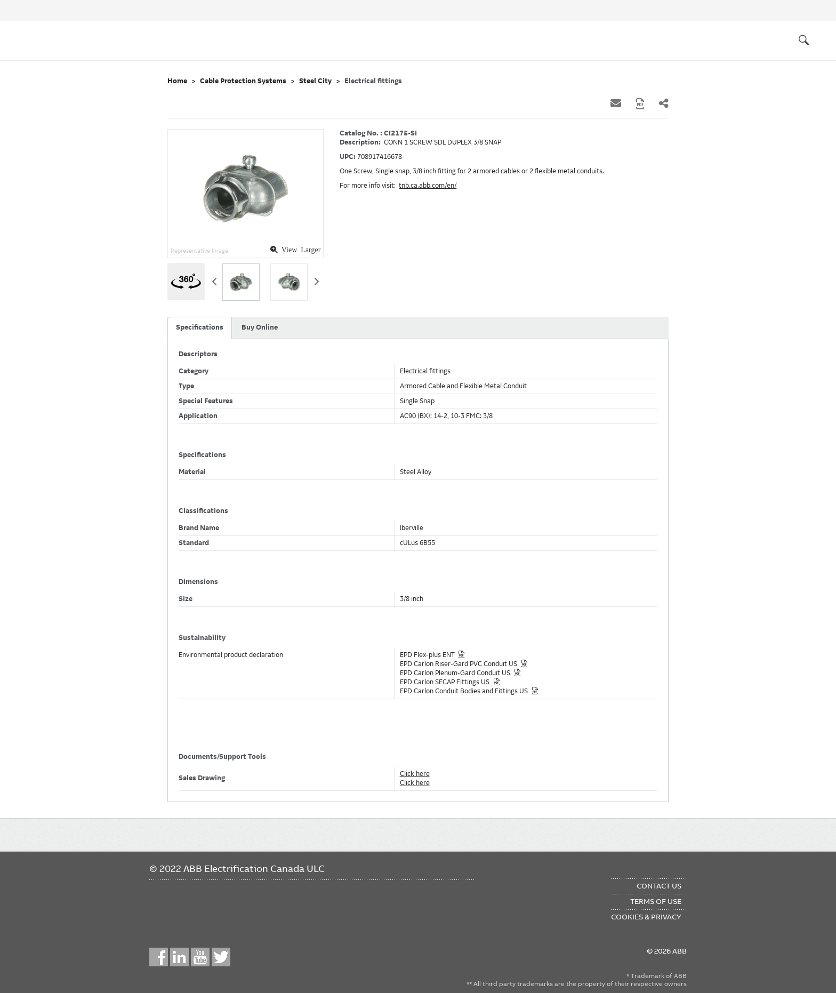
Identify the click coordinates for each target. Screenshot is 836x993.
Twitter (221, 957)
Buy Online (260, 327)
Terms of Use (655, 901)
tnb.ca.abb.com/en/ (427, 185)
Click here (415, 774)
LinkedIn (179, 957)
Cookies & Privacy (646, 917)
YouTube (200, 957)
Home (177, 81)
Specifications (199, 327)
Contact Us (659, 886)
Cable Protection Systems (243, 81)
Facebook (158, 957)
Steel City (315, 81)
